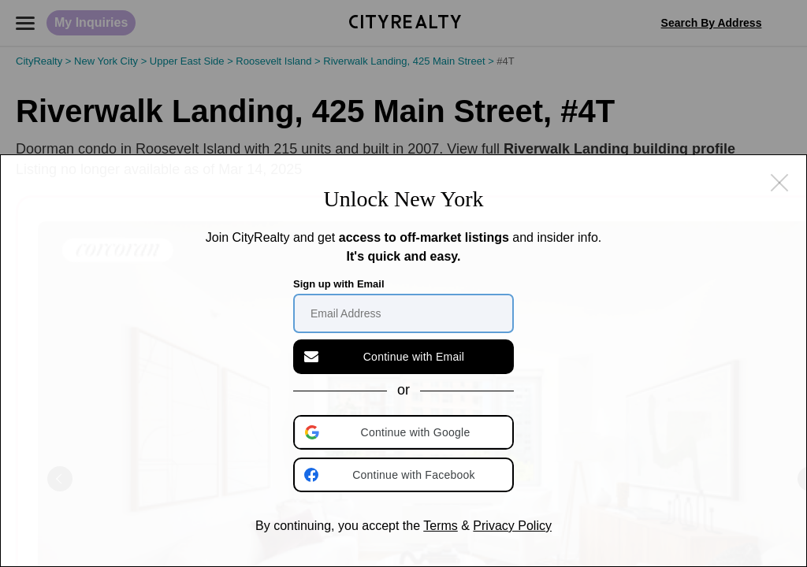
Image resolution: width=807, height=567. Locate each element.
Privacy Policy (512, 525)
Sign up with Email (339, 284)
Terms (440, 525)
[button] (405, 432)
